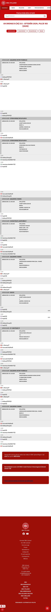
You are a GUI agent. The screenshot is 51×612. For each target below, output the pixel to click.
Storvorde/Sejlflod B (18, 118)
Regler (41, 31)
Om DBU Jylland (25, 542)
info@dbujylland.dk (25, 573)
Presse (25, 547)
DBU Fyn (25, 586)
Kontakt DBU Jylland (25, 540)
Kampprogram (11, 31)
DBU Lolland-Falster (25, 593)
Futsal (25, 598)
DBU (25, 582)
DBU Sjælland (25, 595)
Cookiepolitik (25, 556)
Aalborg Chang (15, 199)
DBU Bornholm (26, 584)
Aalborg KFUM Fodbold (18, 60)
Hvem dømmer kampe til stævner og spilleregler (18, 480)
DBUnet (25, 558)
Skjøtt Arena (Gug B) (25, 123)
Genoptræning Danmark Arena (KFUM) (29, 64)
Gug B (12, 292)
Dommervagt (25, 545)
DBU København (25, 591)
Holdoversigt (21, 31)
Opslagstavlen (32, 31)
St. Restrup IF (15, 328)
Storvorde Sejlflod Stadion (27, 145)
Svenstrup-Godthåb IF (18, 221)
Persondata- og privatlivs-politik (25, 602)
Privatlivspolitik (25, 554)
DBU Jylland (25, 589)
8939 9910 (17, 456)
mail (5, 456)
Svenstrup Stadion (24, 225)
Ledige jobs (25, 552)
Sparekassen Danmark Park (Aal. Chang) (30, 261)
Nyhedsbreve (25, 549)
